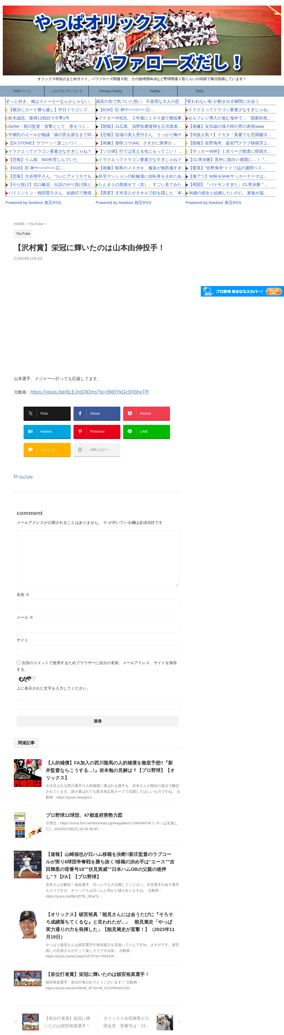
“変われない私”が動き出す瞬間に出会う (222, 101)
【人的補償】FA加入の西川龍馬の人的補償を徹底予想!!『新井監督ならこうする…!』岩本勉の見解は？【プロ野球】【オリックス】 (110, 760)
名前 (23, 584)
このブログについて (66, 91)
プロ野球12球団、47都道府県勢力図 (82, 805)
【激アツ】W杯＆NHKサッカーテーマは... (227, 176)
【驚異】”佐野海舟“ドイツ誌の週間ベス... (226, 167)
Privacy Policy (111, 91)
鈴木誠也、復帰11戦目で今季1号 (38, 118)
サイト (22, 630)
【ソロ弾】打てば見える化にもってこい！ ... (140, 151)
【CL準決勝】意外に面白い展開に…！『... (228, 159)
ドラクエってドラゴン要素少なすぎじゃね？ (50, 151)
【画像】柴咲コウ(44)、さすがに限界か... (137, 143)
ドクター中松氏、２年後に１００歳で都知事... (141, 118)
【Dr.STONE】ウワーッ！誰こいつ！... (44, 143)
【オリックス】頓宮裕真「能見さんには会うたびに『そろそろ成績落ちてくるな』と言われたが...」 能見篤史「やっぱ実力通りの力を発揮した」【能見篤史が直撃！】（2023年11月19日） (110, 912)
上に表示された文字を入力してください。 (53, 678)
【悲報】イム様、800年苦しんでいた (43, 159)
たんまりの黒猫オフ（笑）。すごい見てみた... (141, 184)
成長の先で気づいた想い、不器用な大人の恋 (137, 101)
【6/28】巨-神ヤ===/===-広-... (36, 167)
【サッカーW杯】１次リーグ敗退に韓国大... (229, 151)
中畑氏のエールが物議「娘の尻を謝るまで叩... (51, 134)
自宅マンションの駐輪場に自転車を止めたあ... (141, 176)
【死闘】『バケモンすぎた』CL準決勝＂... (228, 184)
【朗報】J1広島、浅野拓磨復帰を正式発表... (139, 126)
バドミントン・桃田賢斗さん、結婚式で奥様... (51, 192)
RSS (200, 91)
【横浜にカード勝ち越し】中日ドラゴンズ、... (51, 109)
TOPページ (22, 91)
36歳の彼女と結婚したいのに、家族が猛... (227, 192)
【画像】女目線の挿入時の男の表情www (226, 126)
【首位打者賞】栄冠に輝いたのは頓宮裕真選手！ (94, 957)
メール (25, 607)
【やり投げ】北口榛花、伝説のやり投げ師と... (51, 184)
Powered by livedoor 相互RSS (33, 202)
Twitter (155, 91)
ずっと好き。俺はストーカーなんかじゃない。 (49, 101)
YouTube (26, 467)
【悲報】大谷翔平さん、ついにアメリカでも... (51, 176)
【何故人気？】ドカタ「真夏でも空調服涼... (229, 134)
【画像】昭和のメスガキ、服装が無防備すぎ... (141, 167)
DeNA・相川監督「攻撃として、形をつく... (49, 126)
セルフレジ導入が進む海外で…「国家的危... (229, 118)
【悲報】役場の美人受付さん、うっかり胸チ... (141, 134)
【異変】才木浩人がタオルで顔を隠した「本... (141, 192)
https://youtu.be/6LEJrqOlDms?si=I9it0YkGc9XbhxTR (80, 391)
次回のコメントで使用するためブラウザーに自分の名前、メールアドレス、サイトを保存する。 (97, 656)
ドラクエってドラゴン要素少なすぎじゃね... (229, 109)
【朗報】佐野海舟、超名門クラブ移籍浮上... (229, 143)
